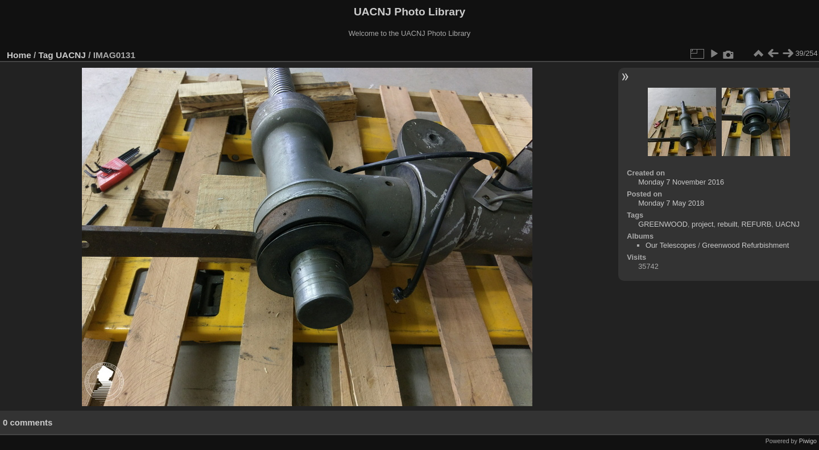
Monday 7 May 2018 (671, 203)
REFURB (757, 224)
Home (19, 55)
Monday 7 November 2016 (681, 182)
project (702, 224)
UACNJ (71, 55)
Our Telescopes (671, 245)
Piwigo (808, 440)
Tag (46, 55)
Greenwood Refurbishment (745, 245)
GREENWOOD (663, 224)
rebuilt (728, 224)
